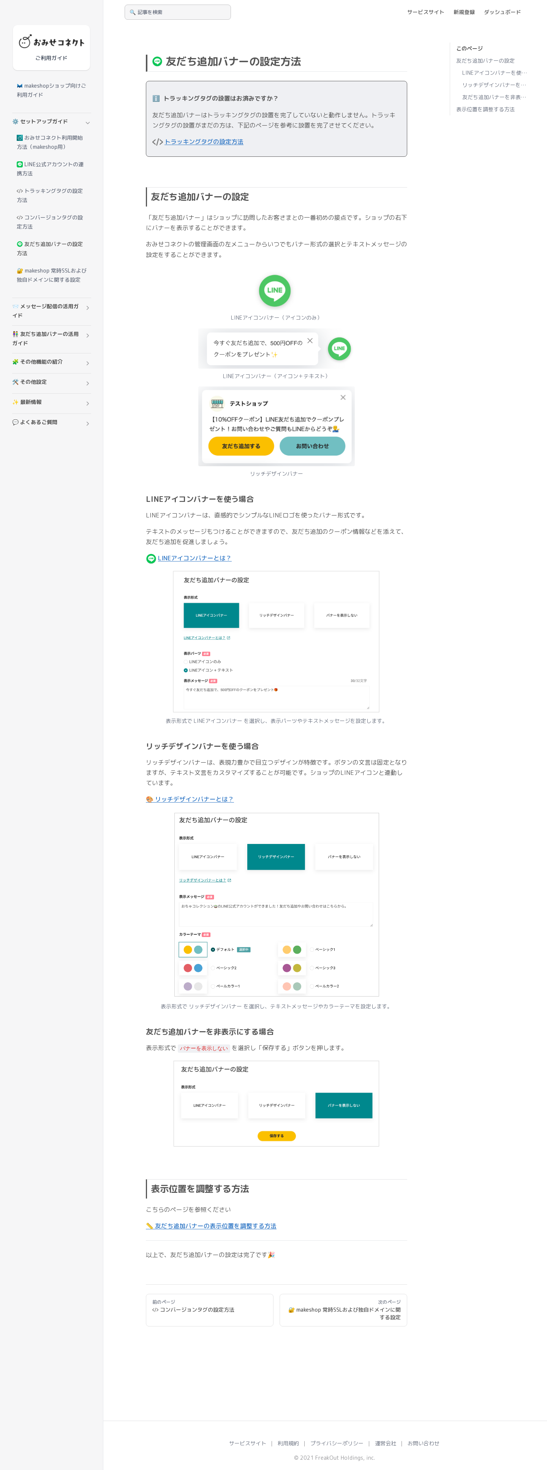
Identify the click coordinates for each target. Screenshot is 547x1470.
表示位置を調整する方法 (485, 109)
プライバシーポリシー (337, 1443)
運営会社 (385, 1443)
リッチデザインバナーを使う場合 (495, 84)
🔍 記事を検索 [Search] (146, 12)
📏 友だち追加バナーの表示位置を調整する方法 (211, 1226)
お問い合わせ (423, 1443)
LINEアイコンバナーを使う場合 (495, 72)
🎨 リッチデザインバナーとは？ (190, 799)
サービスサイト (247, 1443)
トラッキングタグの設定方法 (203, 141)
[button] (51, 123)
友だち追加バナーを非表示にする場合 (495, 97)
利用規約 (288, 1443)
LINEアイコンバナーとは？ (195, 558)
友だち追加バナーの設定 (485, 60)
